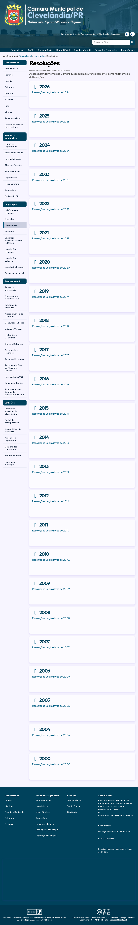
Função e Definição (14, 812)
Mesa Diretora (43, 812)
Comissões (41, 818)
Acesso (8, 800)
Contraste (104, 34)
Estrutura (9, 818)
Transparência (45, 50)
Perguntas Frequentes (106, 50)
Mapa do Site (70, 34)
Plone (49, 920)
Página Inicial (17, 50)
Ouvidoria (72, 812)
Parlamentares (43, 800)
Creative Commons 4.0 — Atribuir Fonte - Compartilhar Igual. (107, 918)
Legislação (39, 56)
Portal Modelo (47, 917)
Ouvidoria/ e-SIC (82, 50)
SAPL (30, 50)
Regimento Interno (45, 823)
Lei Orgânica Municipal (47, 829)
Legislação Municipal (46, 835)
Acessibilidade (88, 34)
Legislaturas (42, 806)
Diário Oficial (63, 50)
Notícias (9, 823)
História (9, 806)
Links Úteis (11, 402)
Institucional (12, 62)
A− (132, 34)
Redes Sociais (128, 50)
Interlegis (25, 920)
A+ (127, 34)
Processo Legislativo (11, 136)
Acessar (117, 34)
